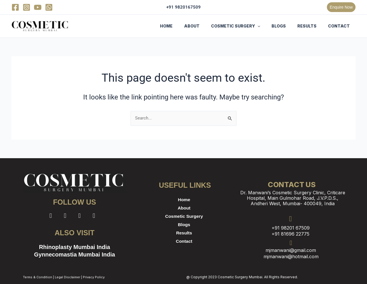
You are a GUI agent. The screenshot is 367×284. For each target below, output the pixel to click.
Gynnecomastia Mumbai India (74, 255)
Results (184, 232)
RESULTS (312, 25)
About (184, 207)
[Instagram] (26, 7)
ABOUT (207, 25)
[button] (341, 7)
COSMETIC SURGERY (247, 26)
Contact (184, 241)
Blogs (184, 224)
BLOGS (287, 25)
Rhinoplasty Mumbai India (74, 247)
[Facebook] (15, 7)
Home (184, 199)
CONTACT (341, 25)
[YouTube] (38, 7)
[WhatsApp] (49, 7)
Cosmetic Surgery (184, 216)
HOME (185, 25)
